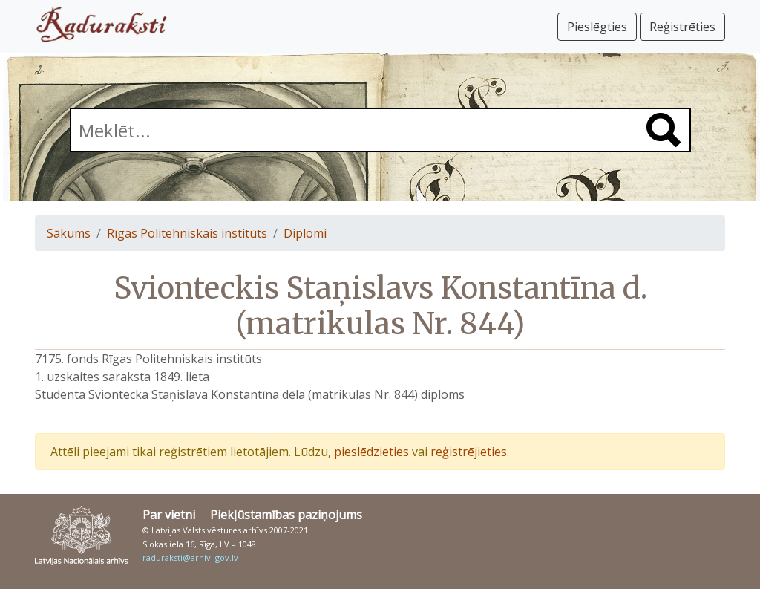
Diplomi (305, 233)
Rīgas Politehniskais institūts (187, 233)
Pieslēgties (597, 27)
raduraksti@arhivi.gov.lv (190, 557)
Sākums (69, 233)
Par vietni (168, 515)
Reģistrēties (682, 27)
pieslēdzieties (371, 451)
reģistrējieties (468, 451)
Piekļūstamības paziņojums (286, 515)
